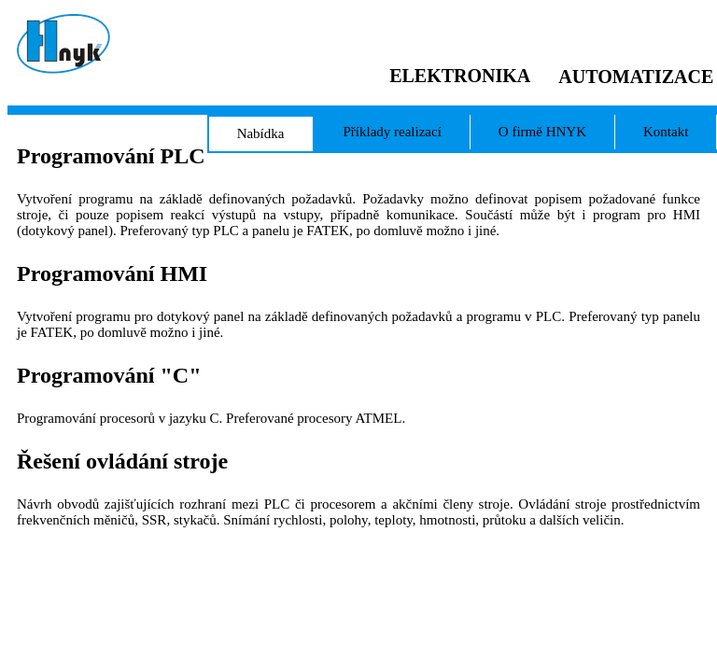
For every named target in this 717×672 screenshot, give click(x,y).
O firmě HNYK (542, 131)
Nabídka (261, 133)
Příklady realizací (392, 131)
